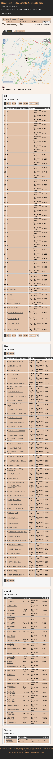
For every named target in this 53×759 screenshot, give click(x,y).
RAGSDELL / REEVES (11, 688)
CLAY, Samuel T (14, 474)
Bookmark (46, 24)
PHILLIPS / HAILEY (13, 679)
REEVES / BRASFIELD (11, 692)
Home (7, 19)
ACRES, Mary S (13, 319)
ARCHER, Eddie (14, 370)
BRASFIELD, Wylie (15, 448)
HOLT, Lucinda (13, 523)
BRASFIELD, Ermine (16, 392)
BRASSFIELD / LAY (13, 632)
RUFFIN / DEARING (9, 740)
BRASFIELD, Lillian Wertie (18, 413)
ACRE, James (13, 307)
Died (32, 358)
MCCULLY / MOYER (14, 666)
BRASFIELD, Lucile (15, 418)
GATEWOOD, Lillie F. (16, 508)
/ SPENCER (11, 610)
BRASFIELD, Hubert (15, 409)
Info (35, 22)
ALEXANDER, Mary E (15, 362)
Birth (32, 108)
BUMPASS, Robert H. (16, 457)
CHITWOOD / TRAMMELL (11, 636)
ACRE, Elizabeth (14, 303)
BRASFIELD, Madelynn (16, 422)
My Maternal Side (24, 9)
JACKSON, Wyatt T (15, 536)
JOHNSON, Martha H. (16, 545)
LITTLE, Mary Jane (15, 562)
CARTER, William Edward (17, 461)
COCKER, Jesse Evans (17, 482)
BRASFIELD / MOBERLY (11, 618)
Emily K (11, 294)
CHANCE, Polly (14, 465)
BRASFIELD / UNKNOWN (11, 623)
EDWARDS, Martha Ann (17, 491)
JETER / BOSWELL (13, 649)
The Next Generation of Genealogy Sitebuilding (27, 748)
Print (38, 24)
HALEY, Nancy (13, 518)
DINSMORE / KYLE (13, 640)
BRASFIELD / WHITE (11, 627)
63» (20, 103)
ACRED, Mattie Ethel (15, 313)
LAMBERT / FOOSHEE (11, 657)
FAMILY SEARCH (6, 13)
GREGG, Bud (13, 513)
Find (12, 22)
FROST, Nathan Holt (15, 504)
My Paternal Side (8, 9)
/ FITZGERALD (12, 606)
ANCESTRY (37, 9)
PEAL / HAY (11, 670)
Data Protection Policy (37, 752)
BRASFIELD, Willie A (16, 444)
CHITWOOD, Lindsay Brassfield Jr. (15, 469)
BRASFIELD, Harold (15, 400)
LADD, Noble (13, 558)
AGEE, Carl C (13, 329)
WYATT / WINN (12, 722)
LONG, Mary (13, 570)
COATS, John (13, 478)
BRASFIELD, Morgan (16, 426)
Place (8, 31)
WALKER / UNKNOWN (11, 713)
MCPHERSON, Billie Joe (17, 575)
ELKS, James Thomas (16, 495)
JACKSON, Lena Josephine (18, 532)
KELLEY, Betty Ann (15, 549)
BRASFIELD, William (16, 435)
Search (14, 19)
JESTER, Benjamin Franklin (18, 540)
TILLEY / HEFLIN (13, 705)
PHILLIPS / (11, 675)
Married (26, 598)
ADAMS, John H (13, 324)
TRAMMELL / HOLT (13, 709)
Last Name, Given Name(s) (17, 108)
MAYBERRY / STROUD (11, 662)
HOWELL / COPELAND (11, 644)
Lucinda (11, 299)
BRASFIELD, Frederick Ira (17, 396)
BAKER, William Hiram (16, 379)
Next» (25, 103)
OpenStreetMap (37, 83)
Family (10, 598)
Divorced (22, 737)
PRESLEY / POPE (13, 683)
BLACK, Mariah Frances (17, 383)
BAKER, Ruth (13, 374)
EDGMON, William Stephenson (14, 487)
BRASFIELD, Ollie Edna (17, 431)
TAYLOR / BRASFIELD (11, 701)
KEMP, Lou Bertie (14, 553)
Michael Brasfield (23, 752)
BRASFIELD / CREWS (11, 614)
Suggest (19, 31)
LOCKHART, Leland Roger (18, 566)
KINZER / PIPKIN (13, 653)
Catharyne (12, 289)
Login (21, 19)
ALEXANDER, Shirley (15, 366)
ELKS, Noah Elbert (15, 500)
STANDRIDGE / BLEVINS (12, 696)
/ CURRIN (10, 601)
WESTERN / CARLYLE (11, 718)
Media (24, 22)
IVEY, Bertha (13, 527)
